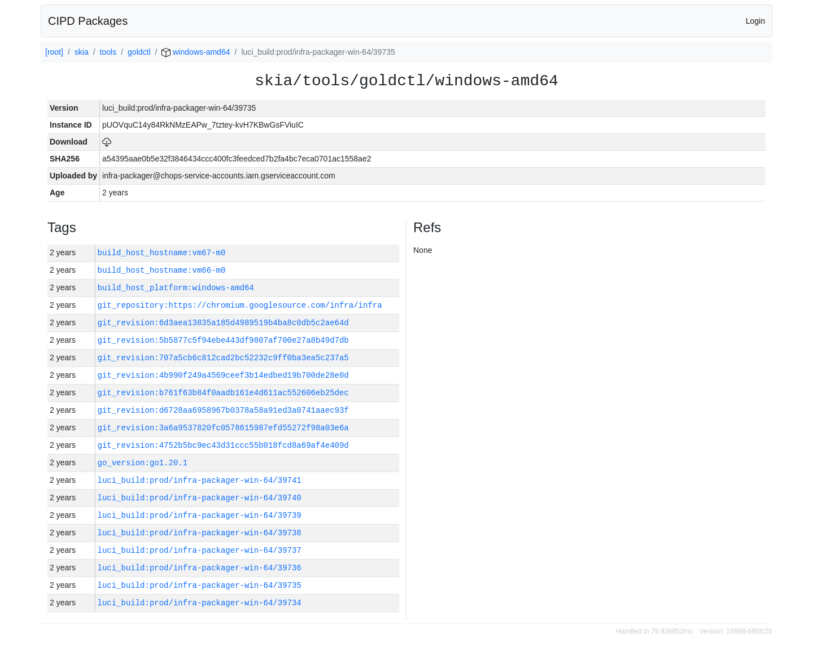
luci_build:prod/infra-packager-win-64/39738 (199, 532)
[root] (54, 51)
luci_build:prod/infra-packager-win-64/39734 (199, 602)
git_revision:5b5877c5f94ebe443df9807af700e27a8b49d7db (223, 340)
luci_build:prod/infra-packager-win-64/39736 (199, 567)
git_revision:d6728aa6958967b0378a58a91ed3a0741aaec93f (223, 410)
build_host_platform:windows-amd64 (176, 287)
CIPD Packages (88, 21)
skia (82, 51)
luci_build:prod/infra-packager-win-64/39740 (199, 497)
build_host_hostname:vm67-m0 (162, 252)
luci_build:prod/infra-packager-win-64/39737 (199, 550)
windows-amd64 (195, 51)
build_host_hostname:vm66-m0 (162, 270)
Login (755, 20)
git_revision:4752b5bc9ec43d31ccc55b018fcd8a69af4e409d (223, 445)
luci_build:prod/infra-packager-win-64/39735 (199, 585)
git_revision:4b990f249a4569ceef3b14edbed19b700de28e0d (223, 375)
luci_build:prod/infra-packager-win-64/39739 (199, 515)
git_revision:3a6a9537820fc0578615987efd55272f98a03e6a (223, 427)
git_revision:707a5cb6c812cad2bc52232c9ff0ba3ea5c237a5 (223, 357)
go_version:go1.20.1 (143, 462)
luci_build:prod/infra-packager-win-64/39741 (199, 480)
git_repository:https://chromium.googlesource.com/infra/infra (240, 305)
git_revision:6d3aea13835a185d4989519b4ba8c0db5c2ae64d (223, 322)
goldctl (139, 51)
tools (108, 51)
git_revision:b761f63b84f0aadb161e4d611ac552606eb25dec (223, 392)
